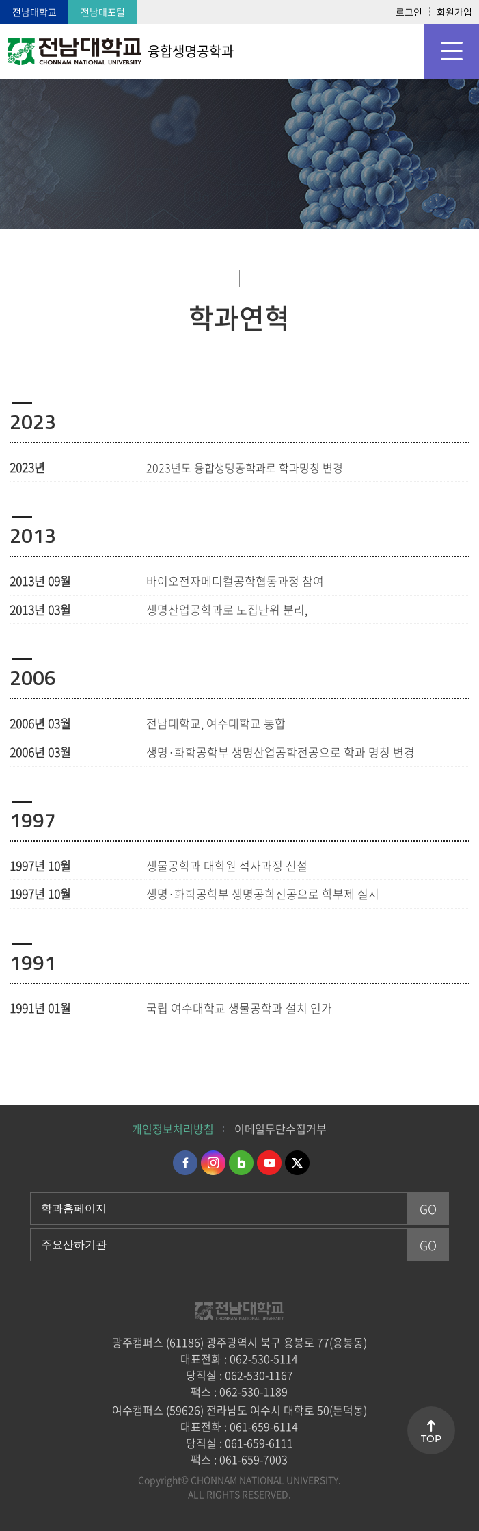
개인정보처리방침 (173, 1128)
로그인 (409, 11)
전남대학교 (34, 11)
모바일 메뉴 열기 (451, 51)
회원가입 (454, 11)
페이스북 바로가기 (185, 1162)
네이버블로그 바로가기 (241, 1162)
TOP (431, 1438)
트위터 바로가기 (297, 1162)
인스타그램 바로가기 (213, 1162)
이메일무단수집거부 (280, 1128)
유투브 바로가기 (269, 1162)
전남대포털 (103, 11)
